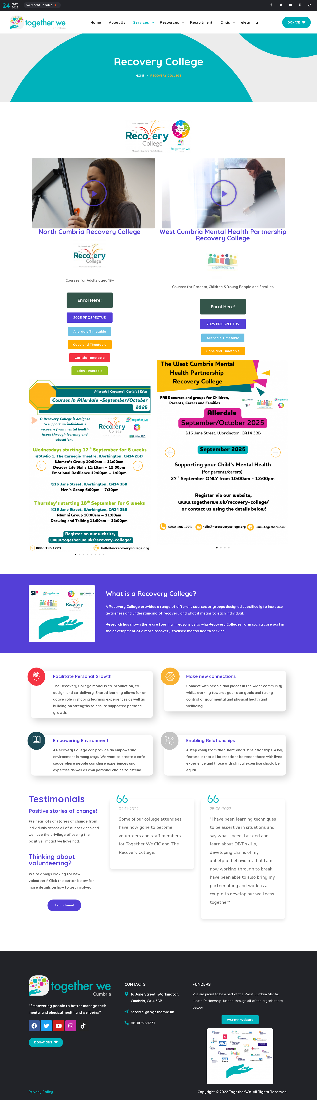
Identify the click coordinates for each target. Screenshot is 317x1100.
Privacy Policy (41, 1092)
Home (140, 76)
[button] (296, 22)
